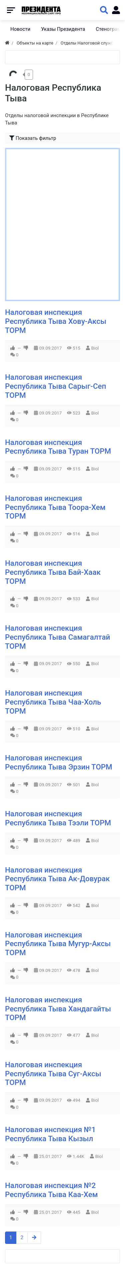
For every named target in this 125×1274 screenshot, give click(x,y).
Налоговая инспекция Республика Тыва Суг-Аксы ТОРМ (53, 1073)
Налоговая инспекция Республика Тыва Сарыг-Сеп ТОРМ (55, 386)
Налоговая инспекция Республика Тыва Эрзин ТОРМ (58, 762)
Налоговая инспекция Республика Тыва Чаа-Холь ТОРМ (53, 702)
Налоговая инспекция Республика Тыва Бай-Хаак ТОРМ (53, 572)
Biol (95, 348)
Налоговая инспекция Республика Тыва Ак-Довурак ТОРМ (57, 879)
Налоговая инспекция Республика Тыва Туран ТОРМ (58, 447)
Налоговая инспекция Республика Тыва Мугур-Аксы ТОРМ (58, 943)
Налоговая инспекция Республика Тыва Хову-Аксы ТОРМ (55, 321)
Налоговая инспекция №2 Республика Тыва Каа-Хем (51, 1190)
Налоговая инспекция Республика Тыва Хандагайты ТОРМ (58, 1008)
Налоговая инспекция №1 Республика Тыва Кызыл (50, 1134)
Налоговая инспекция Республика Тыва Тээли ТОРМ (58, 818)
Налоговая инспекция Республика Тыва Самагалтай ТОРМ (57, 637)
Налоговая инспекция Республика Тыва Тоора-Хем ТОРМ (55, 507)
